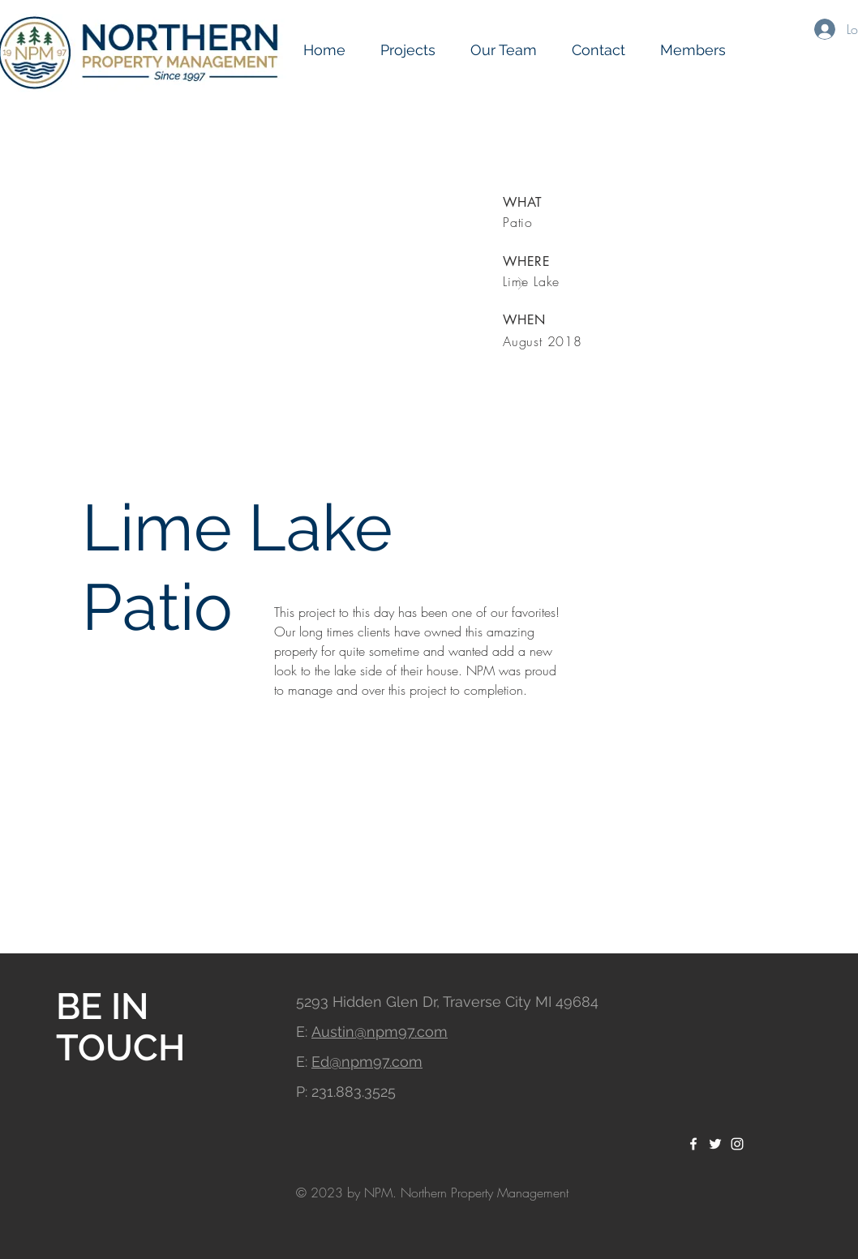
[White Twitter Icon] (715, 1144)
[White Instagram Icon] (737, 1144)
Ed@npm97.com (367, 1061)
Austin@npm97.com (379, 1031)
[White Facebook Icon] (693, 1144)
